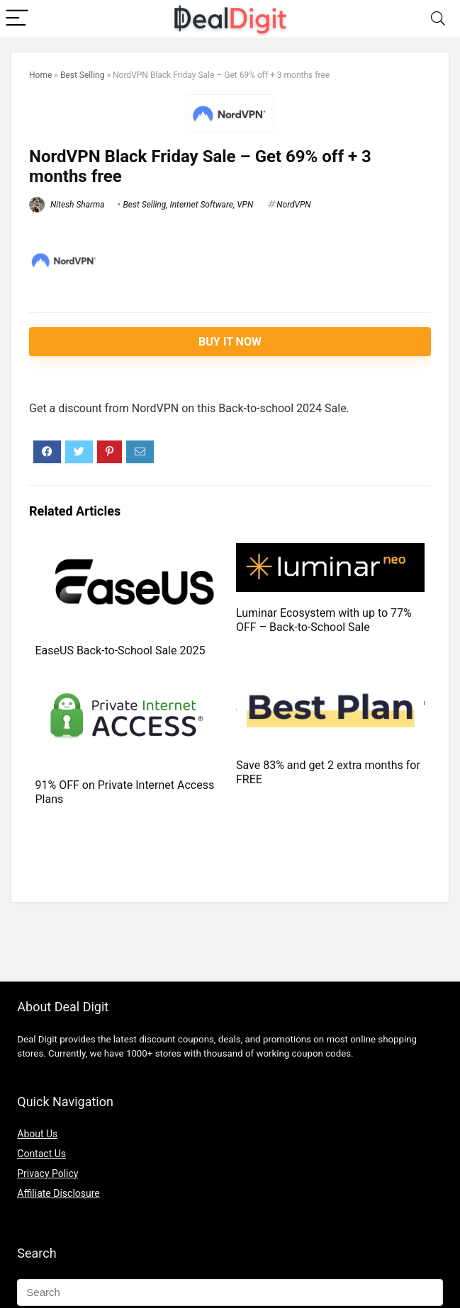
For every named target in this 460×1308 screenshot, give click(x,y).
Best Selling (82, 75)
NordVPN (293, 205)
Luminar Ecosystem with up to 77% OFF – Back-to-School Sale (324, 620)
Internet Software (201, 205)
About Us (37, 1133)
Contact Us (41, 1153)
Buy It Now (230, 341)
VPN (245, 205)
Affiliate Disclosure (58, 1193)
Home (40, 75)
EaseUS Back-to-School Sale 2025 (120, 650)
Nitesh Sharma (67, 205)
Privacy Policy (47, 1173)
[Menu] (17, 19)
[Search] (438, 19)
